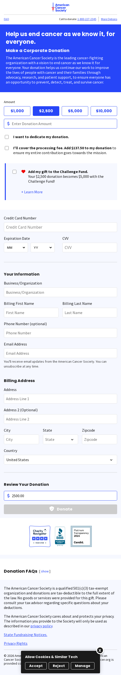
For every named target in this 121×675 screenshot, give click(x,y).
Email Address (15, 344)
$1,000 (17, 111)
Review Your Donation (26, 484)
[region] (60, 662)
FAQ (6, 19)
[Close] (100, 650)
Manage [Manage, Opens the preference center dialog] (82, 665)
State (47, 430)
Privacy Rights (15, 643)
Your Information (22, 274)
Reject (59, 665)
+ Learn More (32, 191)
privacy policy (41, 625)
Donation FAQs (20, 571)
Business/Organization (23, 283)
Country (10, 450)
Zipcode (88, 430)
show (45, 571)
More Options (109, 19)
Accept (36, 665)
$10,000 (104, 111)
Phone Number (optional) (25, 323)
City (7, 430)
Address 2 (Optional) (21, 409)
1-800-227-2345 (86, 19)
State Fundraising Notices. (25, 634)
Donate (64, 509)
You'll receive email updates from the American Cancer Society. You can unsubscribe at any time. (55, 363)
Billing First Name (19, 303)
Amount (9, 102)
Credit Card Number (20, 218)
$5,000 (75, 111)
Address (10, 389)
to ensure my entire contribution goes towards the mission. (64, 150)
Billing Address (19, 380)
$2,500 (46, 111)
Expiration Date (17, 238)
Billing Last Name (77, 303)
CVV (65, 238)
